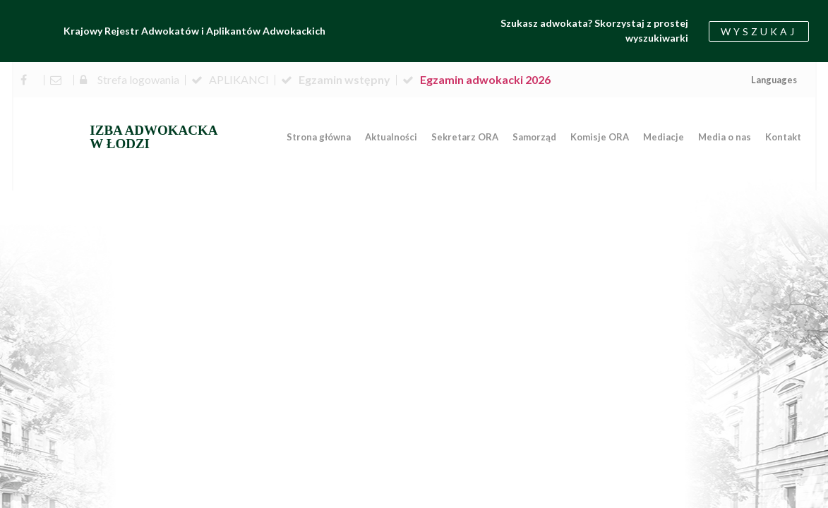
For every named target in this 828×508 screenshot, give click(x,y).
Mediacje (663, 137)
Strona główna (319, 137)
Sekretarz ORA (464, 137)
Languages (774, 79)
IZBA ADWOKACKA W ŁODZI (153, 137)
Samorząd (534, 137)
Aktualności (391, 137)
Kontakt (783, 137)
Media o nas (724, 137)
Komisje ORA (599, 137)
